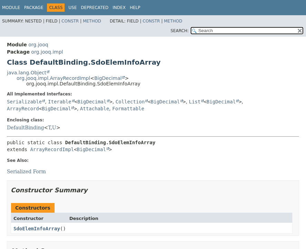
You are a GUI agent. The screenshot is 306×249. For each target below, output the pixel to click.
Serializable (24, 101)
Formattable (128, 108)
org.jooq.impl (47, 52)
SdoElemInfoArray (36, 228)
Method (92, 21)
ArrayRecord (23, 108)
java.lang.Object (26, 72)
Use (72, 7)
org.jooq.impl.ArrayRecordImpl (53, 78)
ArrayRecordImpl (52, 149)
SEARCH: (180, 30)
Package (33, 7)
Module (11, 7)
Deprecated (94, 7)
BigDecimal (108, 78)
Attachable (94, 108)
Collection (130, 101)
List (195, 101)
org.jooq (38, 44)
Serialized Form (26, 171)
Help (135, 7)
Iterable (59, 101)
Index (119, 7)
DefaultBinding (25, 127)
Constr (70, 21)
